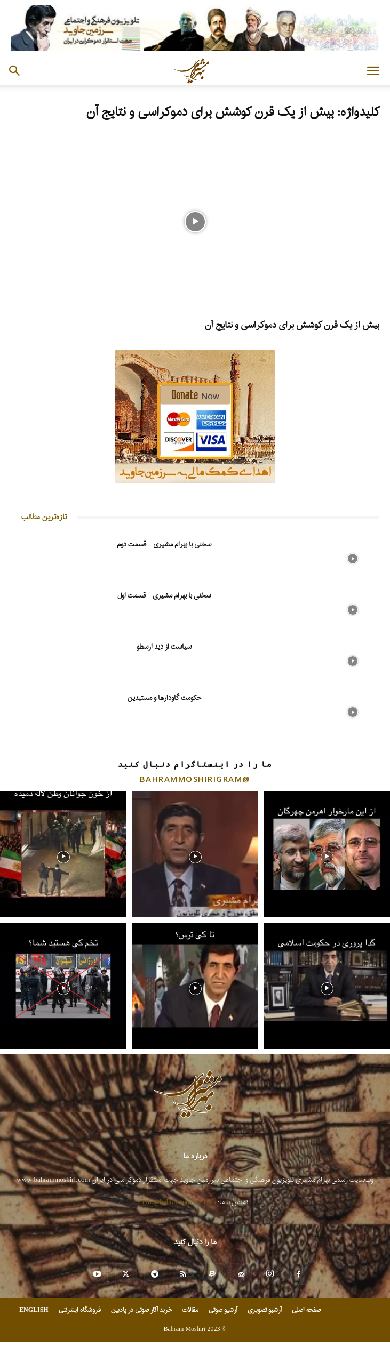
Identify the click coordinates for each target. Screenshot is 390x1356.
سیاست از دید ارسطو (164, 647)
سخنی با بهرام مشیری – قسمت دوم (164, 544)
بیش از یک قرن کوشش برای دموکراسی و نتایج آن (292, 325)
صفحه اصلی (306, 1310)
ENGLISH (34, 1310)
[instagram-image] (63, 854)
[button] (373, 71)
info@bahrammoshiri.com (179, 1202)
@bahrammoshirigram (195, 778)
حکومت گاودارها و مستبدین (164, 698)
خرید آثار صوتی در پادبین (141, 1310)
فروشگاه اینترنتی (80, 1310)
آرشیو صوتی (223, 1310)
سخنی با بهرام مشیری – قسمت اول (164, 596)
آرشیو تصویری (265, 1310)
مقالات (190, 1310)
